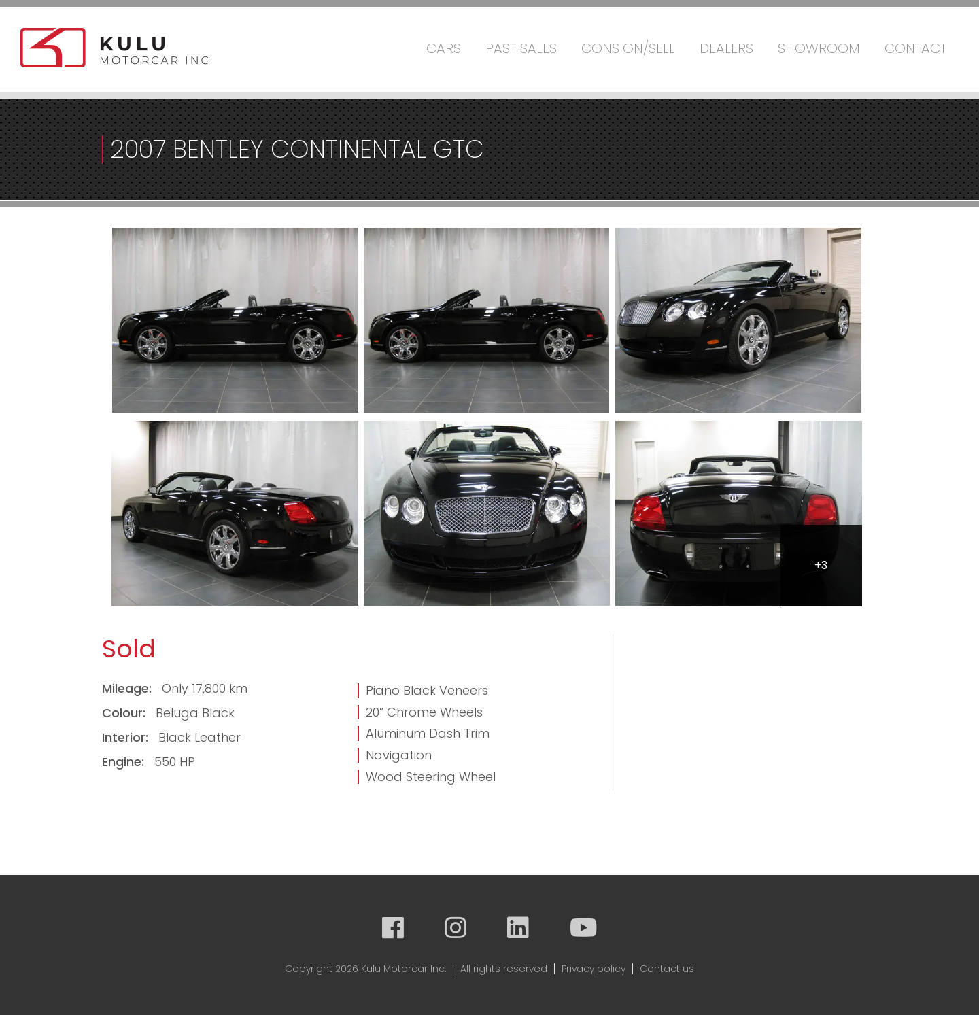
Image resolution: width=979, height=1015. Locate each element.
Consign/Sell (628, 48)
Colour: (125, 712)
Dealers (726, 48)
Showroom (819, 48)
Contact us (667, 969)
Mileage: (128, 688)
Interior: (127, 737)
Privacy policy (593, 969)
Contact (915, 48)
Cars (443, 48)
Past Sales (521, 48)
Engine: (125, 761)
